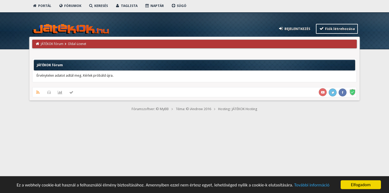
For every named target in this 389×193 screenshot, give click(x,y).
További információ (311, 185)
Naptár (154, 6)
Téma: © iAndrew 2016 (193, 109)
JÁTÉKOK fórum (52, 44)
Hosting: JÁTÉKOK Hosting (237, 109)
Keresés (98, 6)
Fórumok (70, 6)
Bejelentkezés (294, 28)
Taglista (126, 6)
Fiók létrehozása (337, 28)
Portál (42, 6)
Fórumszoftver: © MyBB (150, 109)
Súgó (178, 6)
